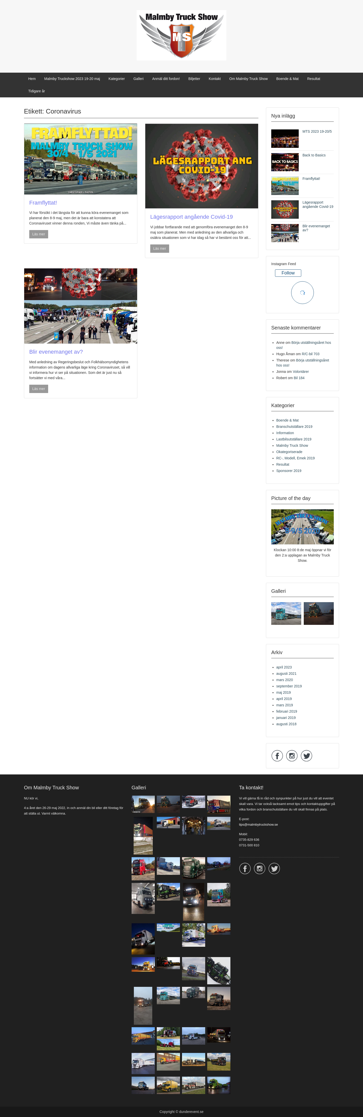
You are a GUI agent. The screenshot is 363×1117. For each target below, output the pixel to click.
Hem (32, 79)
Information (285, 433)
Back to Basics (314, 155)
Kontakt (215, 79)
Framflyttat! (43, 203)
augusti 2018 (286, 724)
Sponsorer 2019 (288, 471)
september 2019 (289, 686)
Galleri (138, 79)
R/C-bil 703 (310, 354)
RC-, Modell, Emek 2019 (295, 458)
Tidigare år (36, 91)
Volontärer (301, 372)
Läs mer (38, 234)
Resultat (313, 79)
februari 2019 (286, 711)
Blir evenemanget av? (56, 352)
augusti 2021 (286, 674)
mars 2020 (284, 680)
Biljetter (194, 79)
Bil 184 (299, 378)
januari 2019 (286, 718)
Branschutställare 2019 (294, 427)
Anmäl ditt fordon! (166, 79)
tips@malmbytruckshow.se (258, 824)
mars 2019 (284, 705)
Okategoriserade (289, 452)
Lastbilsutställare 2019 (293, 439)
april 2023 (284, 667)
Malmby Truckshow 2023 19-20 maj (72, 79)
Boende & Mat (287, 79)
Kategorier (117, 79)
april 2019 (284, 699)
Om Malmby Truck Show (248, 79)
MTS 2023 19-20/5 (317, 131)
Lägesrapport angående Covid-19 (191, 217)
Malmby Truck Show (292, 445)
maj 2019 (283, 692)
